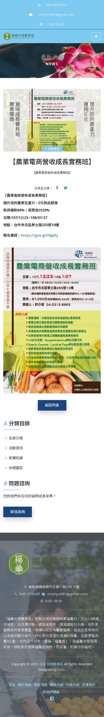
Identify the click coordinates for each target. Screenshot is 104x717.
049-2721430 (50, 4)
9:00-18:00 (50, 24)
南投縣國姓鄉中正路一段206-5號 (52, 587)
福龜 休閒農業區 (51, 664)
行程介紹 (73, 685)
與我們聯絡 (51, 692)
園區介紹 (57, 685)
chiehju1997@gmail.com (50, 14)
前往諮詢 (17, 511)
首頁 (12, 685)
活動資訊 (16, 448)
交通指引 (89, 685)
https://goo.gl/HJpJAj (39, 235)
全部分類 (16, 438)
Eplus (61, 669)
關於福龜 (24, 685)
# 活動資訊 (52, 149)
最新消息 (40, 685)
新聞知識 (16, 458)
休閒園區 (16, 467)
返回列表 (52, 405)
